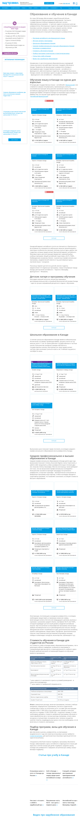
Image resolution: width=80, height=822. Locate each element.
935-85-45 (64, 4)
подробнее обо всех (10, 53)
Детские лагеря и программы (42, 41)
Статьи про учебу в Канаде (42, 56)
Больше (54, 238)
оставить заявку (49, 3)
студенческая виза (36, 736)
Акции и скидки (44, 8)
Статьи (30, 8)
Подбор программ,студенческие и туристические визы (51, 53)
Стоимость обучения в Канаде (43, 51)
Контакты (70, 7)
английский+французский (39, 96)
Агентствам (75, 7)
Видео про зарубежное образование (45, 59)
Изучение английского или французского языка (49, 38)
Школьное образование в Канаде (44, 43)
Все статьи (14, 140)
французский (70, 85)
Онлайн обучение (15, 8)
